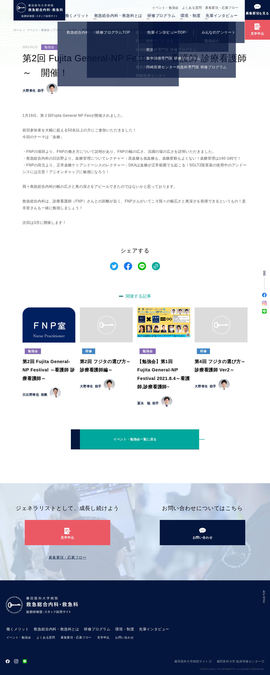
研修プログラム (161, 16)
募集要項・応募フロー (221, 7)
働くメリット (77, 16)
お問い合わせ (125, 637)
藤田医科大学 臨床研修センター (238, 661)
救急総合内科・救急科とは (118, 16)
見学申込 (104, 637)
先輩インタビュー (222, 16)
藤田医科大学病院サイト (191, 661)
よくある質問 (190, 7)
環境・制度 (190, 16)
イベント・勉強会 (162, 7)
